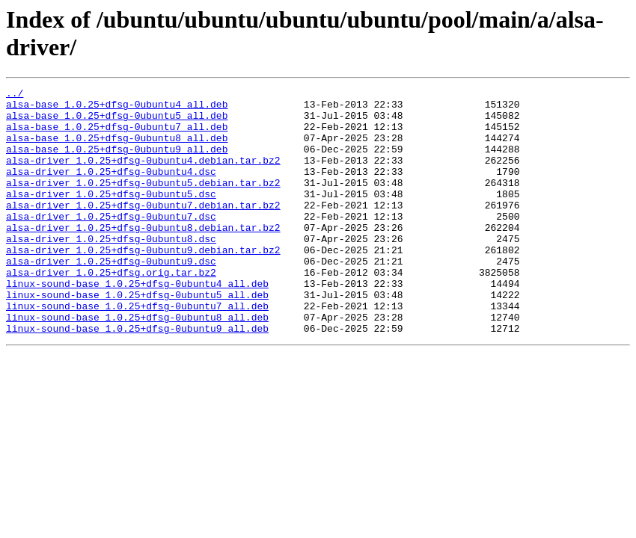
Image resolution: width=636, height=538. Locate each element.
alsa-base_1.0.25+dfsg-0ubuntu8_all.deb (116, 148)
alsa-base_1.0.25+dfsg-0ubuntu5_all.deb (116, 122)
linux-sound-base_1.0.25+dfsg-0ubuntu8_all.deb (137, 364)
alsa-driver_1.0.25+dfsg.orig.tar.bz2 (111, 310)
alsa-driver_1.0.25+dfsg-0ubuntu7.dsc (111, 243)
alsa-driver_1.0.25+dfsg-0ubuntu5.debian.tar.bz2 (143, 202)
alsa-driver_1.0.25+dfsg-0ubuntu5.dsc (111, 216)
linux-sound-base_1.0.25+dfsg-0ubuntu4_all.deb (137, 323)
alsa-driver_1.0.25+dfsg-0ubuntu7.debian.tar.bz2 (143, 229)
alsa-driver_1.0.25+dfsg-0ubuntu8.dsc (111, 269)
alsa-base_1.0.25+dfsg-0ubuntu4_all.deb (116, 108)
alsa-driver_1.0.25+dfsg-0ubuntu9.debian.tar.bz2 (143, 283)
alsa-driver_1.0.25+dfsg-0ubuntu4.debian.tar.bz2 (143, 175)
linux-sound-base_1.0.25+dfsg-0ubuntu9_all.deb (137, 377)
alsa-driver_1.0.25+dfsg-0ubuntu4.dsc (111, 189)
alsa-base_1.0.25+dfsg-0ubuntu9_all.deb (116, 162)
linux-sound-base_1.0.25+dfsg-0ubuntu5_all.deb (137, 337)
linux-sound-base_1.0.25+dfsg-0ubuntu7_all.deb (137, 350)
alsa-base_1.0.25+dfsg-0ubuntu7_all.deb (116, 135)
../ (14, 95)
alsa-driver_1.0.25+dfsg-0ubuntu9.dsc (111, 296)
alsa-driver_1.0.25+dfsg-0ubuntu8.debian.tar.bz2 (143, 256)
